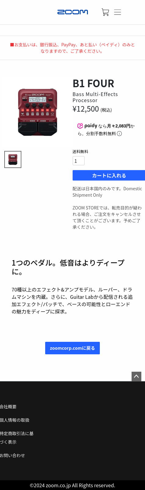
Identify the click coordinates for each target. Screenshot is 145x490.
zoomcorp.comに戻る (72, 348)
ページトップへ (136, 376)
